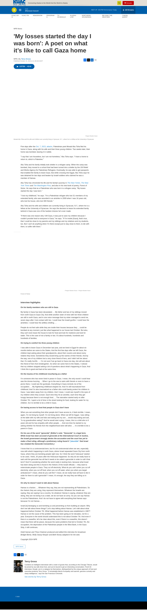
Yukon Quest (125, 20)
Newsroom (37, 20)
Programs (50, 20)
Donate (130, 5)
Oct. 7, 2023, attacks (44, 151)
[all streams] (128, 14)
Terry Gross (26, 63)
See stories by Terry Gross (35, 581)
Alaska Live (73, 20)
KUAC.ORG (15, 20)
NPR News (18, 33)
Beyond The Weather (107, 20)
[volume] (20, 14)
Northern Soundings (86, 20)
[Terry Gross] (18, 571)
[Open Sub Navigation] (23, 23)
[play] (14, 14)
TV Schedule (61, 20)
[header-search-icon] (120, 5)
